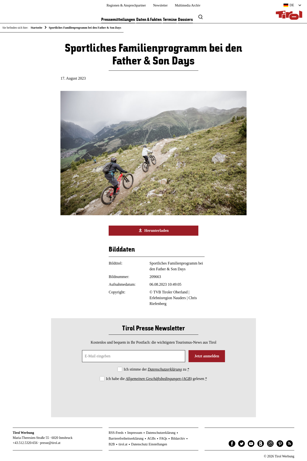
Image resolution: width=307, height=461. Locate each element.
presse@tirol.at (50, 443)
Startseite (36, 27)
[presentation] (153, 395)
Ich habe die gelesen (156, 379)
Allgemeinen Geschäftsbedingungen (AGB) (159, 379)
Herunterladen (153, 230)
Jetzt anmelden (206, 356)
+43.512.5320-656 (25, 443)
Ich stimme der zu (156, 369)
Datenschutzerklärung (165, 369)
